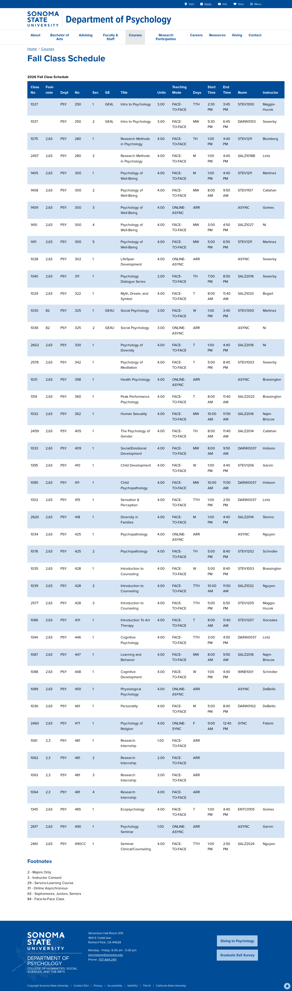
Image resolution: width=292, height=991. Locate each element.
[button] (287, 986)
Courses (135, 35)
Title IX (147, 986)
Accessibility (115, 986)
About (35, 35)
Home (32, 49)
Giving (237, 35)
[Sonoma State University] (44, 19)
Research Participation (166, 37)
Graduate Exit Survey (237, 955)
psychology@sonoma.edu (105, 955)
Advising (85, 35)
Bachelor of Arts (59, 37)
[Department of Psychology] (118, 19)
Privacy (98, 986)
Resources (217, 35)
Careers (196, 35)
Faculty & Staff (110, 37)
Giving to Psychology (237, 941)
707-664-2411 (107, 959)
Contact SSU (81, 986)
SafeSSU (132, 986)
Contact (255, 35)
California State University (171, 986)
